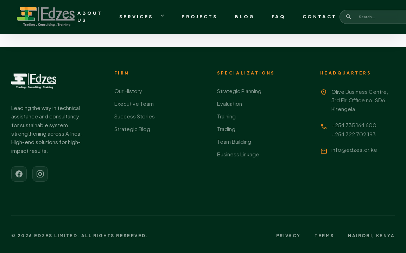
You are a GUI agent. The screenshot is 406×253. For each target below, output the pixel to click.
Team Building (234, 141)
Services (136, 16)
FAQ (279, 16)
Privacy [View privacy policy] (288, 235)
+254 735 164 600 (353, 125)
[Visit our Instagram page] (40, 174)
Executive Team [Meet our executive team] (134, 103)
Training (226, 116)
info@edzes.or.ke (354, 149)
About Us (89, 16)
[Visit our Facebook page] (19, 174)
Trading (226, 128)
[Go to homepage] (46, 16)
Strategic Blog (132, 128)
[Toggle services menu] (162, 17)
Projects (200, 16)
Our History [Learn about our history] (128, 90)
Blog (245, 16)
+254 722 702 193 (353, 134)
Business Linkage (238, 154)
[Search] (348, 17)
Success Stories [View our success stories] (134, 116)
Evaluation (229, 103)
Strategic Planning (239, 90)
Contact (319, 16)
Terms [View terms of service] (324, 235)
